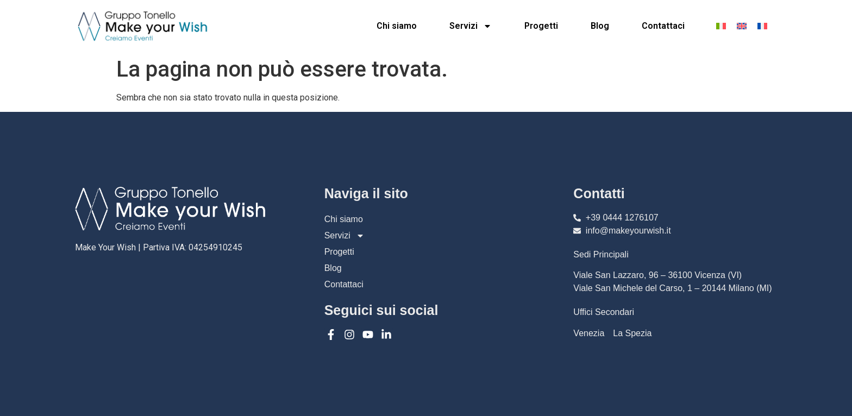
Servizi (470, 26)
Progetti (541, 26)
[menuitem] (721, 25)
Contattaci (663, 26)
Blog (600, 26)
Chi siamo (397, 26)
